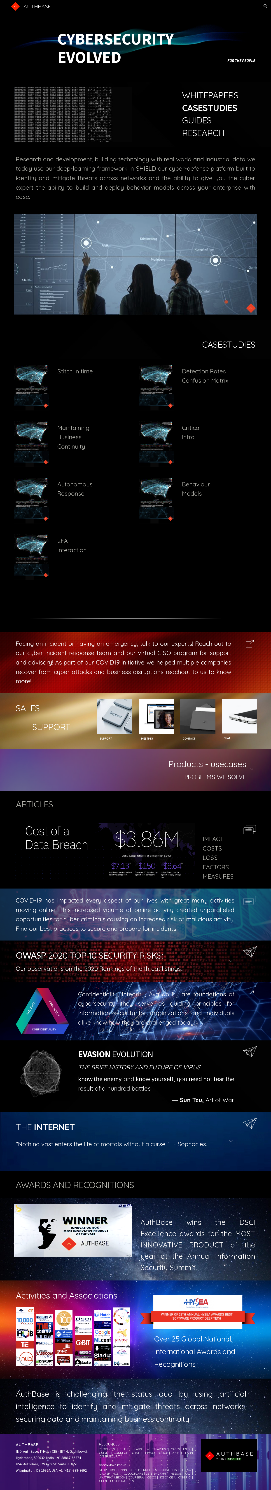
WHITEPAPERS (210, 95)
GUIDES (196, 120)
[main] (135, 41)
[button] (265, 6)
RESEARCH (203, 132)
